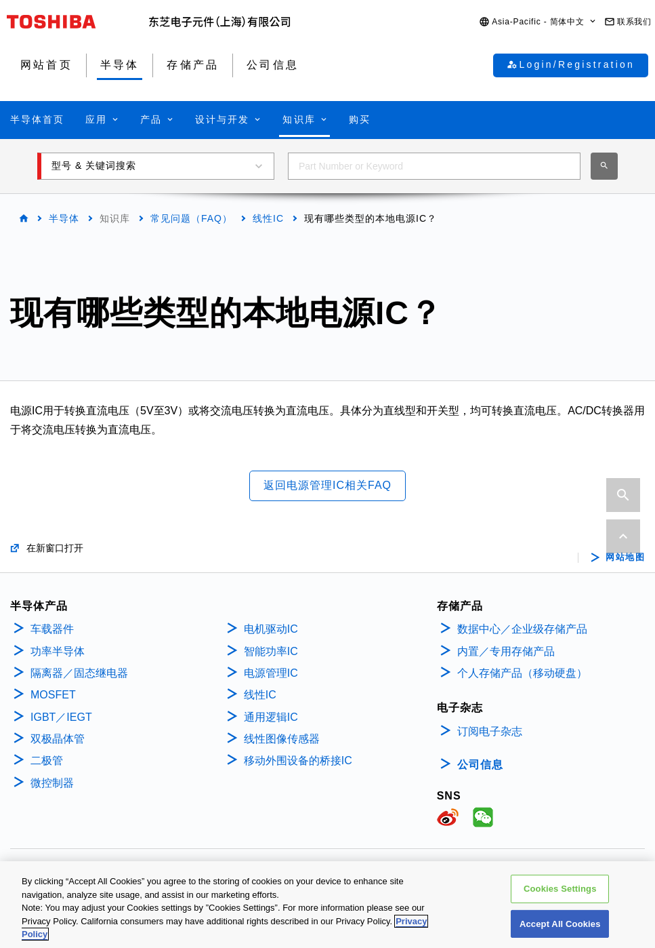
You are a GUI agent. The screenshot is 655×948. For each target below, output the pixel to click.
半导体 (64, 218)
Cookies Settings (560, 895)
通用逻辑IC (271, 717)
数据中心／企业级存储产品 (522, 629)
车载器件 (52, 629)
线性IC (268, 218)
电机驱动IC (271, 629)
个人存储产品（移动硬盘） (522, 673)
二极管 (46, 760)
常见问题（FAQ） (191, 218)
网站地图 (625, 557)
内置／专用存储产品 (506, 651)
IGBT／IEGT (61, 717)
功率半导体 (57, 651)
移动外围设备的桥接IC (298, 760)
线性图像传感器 (282, 739)
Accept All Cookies (560, 930)
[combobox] (434, 166)
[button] (538, 22)
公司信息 (480, 764)
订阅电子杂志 (489, 731)
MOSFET (53, 694)
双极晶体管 (57, 739)
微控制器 (52, 783)
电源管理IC (271, 673)
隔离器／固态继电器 (79, 673)
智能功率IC (271, 651)
